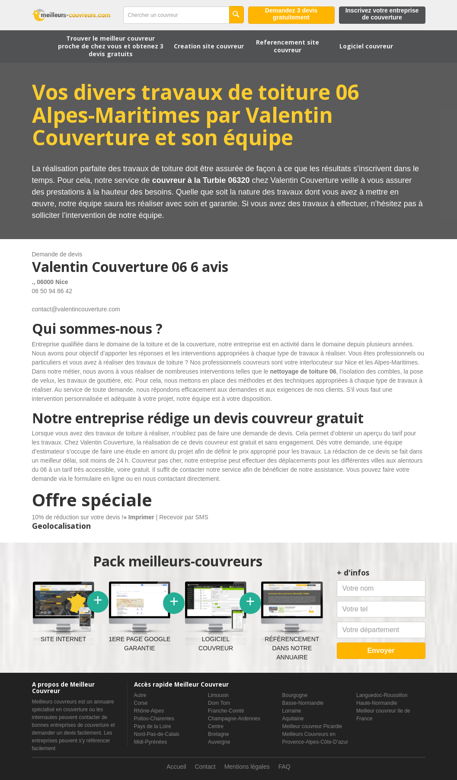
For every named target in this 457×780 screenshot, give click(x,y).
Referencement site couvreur (287, 46)
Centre (216, 726)
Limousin (218, 695)
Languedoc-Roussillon (382, 695)
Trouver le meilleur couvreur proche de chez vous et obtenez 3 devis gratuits (110, 46)
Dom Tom (219, 703)
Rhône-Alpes (149, 711)
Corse (141, 703)
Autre (140, 695)
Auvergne (219, 742)
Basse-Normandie (303, 703)
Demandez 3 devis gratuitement (291, 14)
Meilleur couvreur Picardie (312, 726)
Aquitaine (293, 719)
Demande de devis (57, 254)
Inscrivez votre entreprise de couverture (382, 14)
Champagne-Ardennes (234, 719)
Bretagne (218, 734)
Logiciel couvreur (366, 46)
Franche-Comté (226, 711)
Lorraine (291, 711)
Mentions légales (247, 766)
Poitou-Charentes (154, 719)
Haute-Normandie (376, 703)
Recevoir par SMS (183, 517)
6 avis (209, 266)
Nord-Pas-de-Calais (156, 734)
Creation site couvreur (209, 46)
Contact (205, 766)
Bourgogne (295, 695)
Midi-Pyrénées (150, 742)
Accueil (176, 766)
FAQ (284, 766)
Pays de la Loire (152, 726)
